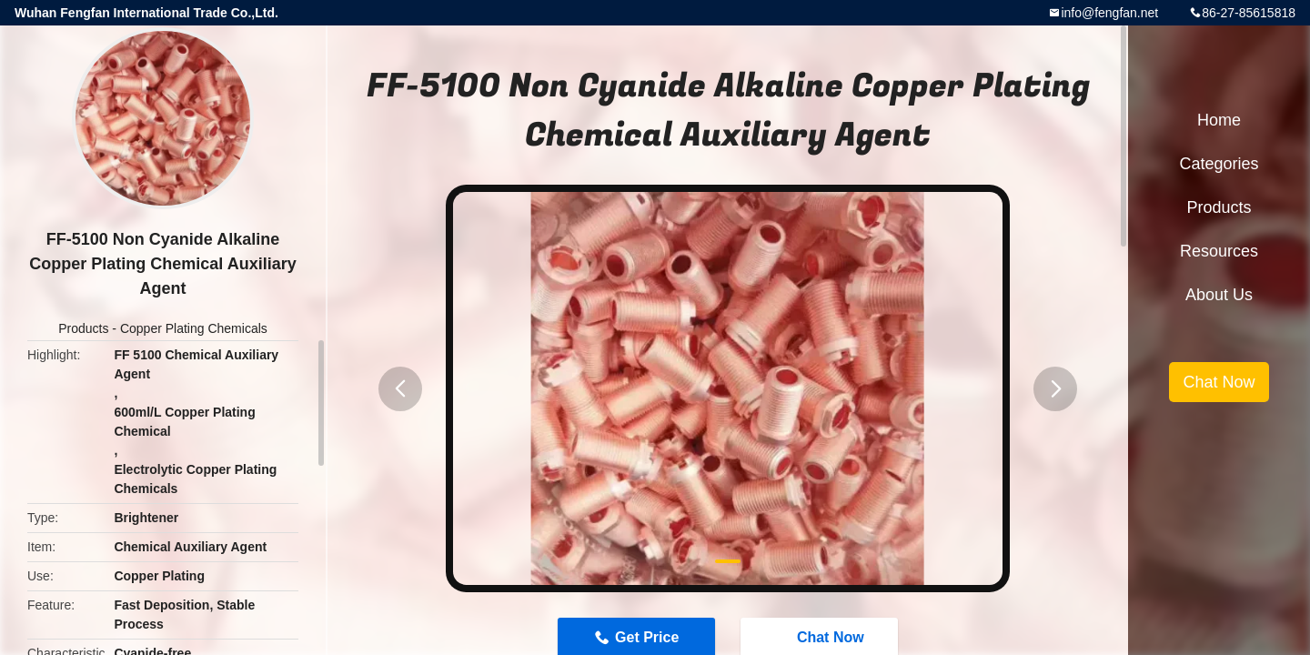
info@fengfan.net (1109, 12)
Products (83, 328)
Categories (1218, 164)
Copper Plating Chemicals (193, 328)
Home (1219, 120)
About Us (1219, 295)
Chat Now (1219, 382)
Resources (1219, 251)
